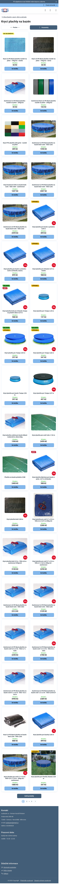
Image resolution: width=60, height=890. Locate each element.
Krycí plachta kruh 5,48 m (15, 519)
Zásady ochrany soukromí (42, 880)
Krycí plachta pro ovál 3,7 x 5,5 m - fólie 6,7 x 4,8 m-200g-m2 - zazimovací (43, 563)
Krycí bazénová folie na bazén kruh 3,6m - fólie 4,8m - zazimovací (15, 185)
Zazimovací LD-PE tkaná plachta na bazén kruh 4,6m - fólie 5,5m (43, 185)
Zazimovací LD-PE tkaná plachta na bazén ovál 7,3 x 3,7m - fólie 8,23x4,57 (43, 692)
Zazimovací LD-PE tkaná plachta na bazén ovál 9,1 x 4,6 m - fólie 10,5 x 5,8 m (14, 692)
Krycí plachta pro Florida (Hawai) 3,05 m (43, 777)
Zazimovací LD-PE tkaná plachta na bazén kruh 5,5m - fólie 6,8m (43, 606)
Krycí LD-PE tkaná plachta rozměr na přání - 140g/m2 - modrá (15, 59)
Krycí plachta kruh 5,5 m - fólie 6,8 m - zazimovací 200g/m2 (15, 562)
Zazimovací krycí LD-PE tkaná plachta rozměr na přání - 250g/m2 (43, 101)
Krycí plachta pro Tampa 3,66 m (43, 353)
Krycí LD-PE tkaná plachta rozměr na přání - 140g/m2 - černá (43, 59)
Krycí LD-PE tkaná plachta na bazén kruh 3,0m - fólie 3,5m (14, 735)
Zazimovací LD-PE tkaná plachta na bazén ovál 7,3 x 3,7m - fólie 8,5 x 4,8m (43, 648)
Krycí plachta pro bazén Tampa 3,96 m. (15, 394)
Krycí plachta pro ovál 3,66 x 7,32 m (43, 435)
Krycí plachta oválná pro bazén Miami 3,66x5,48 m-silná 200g (15, 436)
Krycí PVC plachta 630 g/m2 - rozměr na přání (15, 144)
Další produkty (29, 796)
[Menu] (56, 10)
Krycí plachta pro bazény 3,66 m (43, 734)
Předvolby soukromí (26, 880)
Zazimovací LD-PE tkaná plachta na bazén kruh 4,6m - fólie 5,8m (14, 606)
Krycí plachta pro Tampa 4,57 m (43, 393)
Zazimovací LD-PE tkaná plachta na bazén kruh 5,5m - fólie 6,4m (14, 227)
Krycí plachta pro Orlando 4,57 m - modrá (43, 270)
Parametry (43, 27)
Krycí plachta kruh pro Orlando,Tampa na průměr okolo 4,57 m (15, 312)
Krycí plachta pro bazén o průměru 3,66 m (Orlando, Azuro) (15, 270)
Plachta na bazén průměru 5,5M (15, 477)
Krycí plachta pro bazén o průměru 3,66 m (43, 227)
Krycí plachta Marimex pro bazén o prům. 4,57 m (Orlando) (43, 478)
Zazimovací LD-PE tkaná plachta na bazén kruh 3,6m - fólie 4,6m (43, 144)
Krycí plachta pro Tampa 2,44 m (43, 311)
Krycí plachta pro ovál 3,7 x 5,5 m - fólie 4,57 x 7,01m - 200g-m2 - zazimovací (15, 778)
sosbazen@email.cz (12, 823)
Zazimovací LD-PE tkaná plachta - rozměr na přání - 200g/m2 (15, 101)
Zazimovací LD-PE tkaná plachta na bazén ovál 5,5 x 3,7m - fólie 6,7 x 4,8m (14, 648)
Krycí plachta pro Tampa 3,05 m (15, 353)
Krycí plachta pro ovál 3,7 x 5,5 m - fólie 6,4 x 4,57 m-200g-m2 (43, 520)
